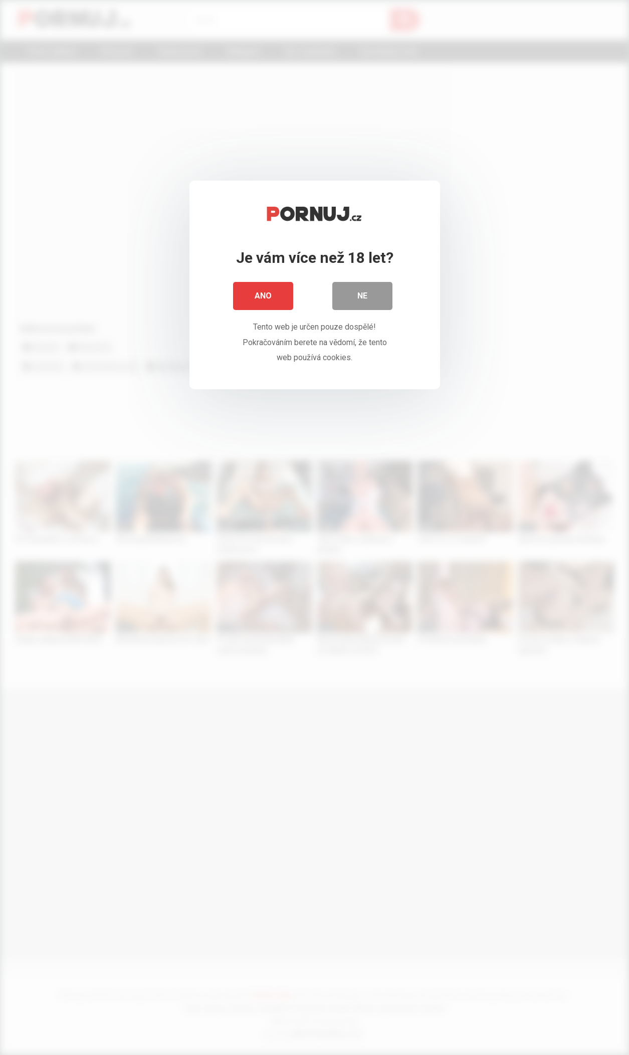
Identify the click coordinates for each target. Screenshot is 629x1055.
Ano (263, 295)
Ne (362, 295)
